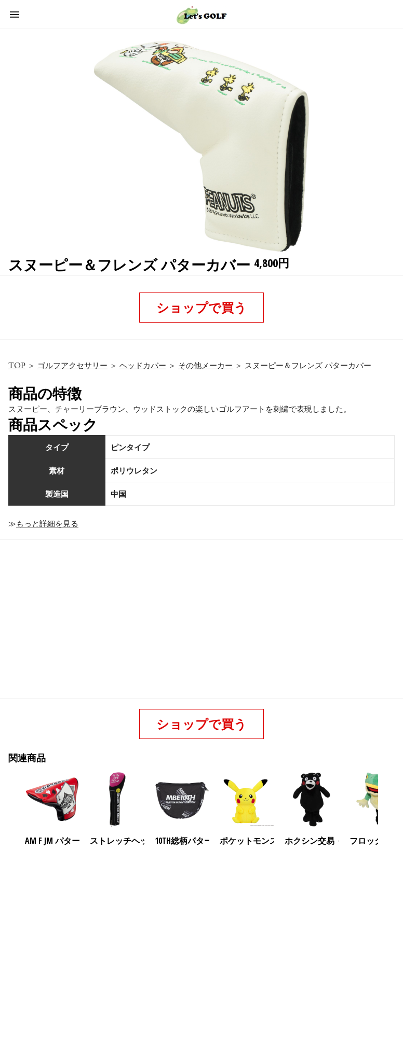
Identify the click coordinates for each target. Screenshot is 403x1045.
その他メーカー (205, 365)
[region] (199, 936)
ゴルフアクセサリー (72, 365)
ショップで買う (201, 307)
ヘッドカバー (142, 365)
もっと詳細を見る (47, 524)
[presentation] (387, 799)
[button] (14, 14)
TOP (16, 365)
